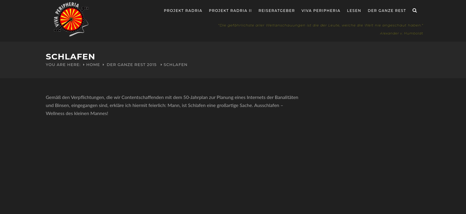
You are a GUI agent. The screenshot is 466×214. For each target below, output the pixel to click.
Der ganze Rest (387, 10)
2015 (152, 64)
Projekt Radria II (230, 10)
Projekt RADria (183, 10)
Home (93, 64)
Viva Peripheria (320, 10)
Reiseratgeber (277, 10)
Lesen (354, 10)
